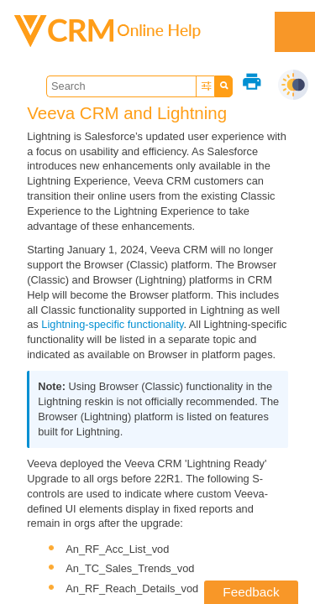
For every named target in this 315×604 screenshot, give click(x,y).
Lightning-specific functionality (112, 324)
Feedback (251, 592)
